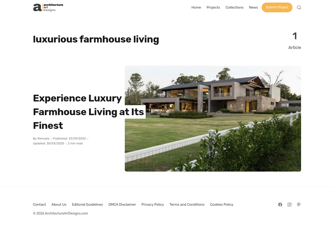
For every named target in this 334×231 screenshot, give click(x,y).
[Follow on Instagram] (289, 204)
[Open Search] (299, 7)
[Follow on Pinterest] (299, 204)
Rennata (43, 138)
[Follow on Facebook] (280, 204)
